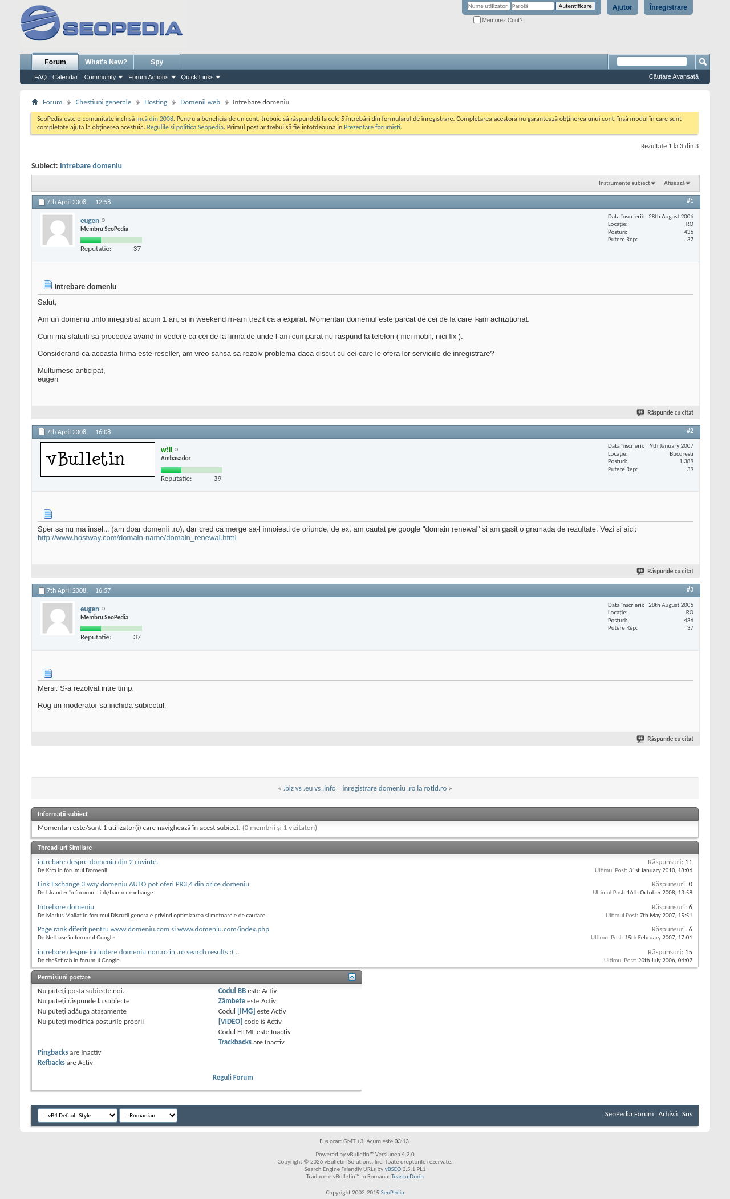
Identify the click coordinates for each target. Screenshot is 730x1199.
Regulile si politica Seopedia (185, 127)
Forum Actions (148, 77)
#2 (690, 431)
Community (100, 77)
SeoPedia (392, 1192)
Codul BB (232, 990)
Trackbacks (235, 1042)
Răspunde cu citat (666, 412)
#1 (690, 201)
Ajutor (622, 7)
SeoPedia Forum (629, 1113)
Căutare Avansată (674, 76)
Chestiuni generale (103, 102)
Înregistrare (668, 7)
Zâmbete (231, 1001)
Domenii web (200, 102)
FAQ (40, 77)
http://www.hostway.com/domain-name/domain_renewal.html (137, 537)
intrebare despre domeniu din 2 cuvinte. (98, 861)
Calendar (65, 77)
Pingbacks (53, 1052)
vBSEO (393, 1169)
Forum (55, 62)
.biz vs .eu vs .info (309, 788)
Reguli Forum (233, 1077)
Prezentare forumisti (372, 127)
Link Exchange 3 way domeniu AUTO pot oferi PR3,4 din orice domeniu (143, 884)
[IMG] (246, 1011)
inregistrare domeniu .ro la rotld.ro (395, 788)
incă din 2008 (154, 119)
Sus (687, 1113)
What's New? (106, 62)
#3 (690, 589)
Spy (157, 62)
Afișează (674, 183)
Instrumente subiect (624, 183)
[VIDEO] (230, 1021)
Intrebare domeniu (91, 166)
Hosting (155, 102)
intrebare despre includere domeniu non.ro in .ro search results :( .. (138, 951)
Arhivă (668, 1113)
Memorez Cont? (498, 20)
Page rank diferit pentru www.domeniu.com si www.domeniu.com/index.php (153, 929)
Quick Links (197, 77)
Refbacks (51, 1062)
